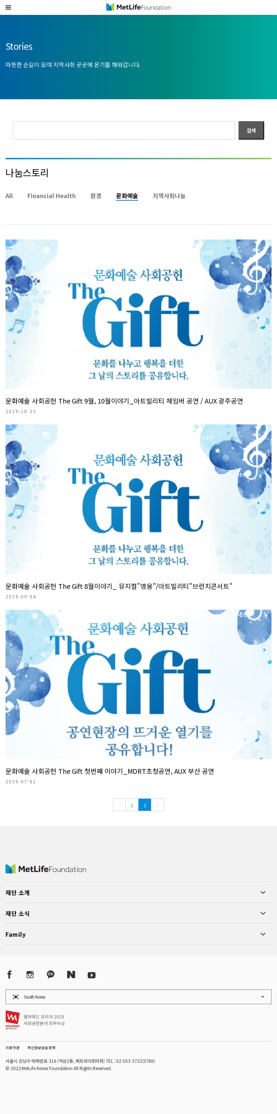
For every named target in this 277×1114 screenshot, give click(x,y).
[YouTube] (92, 974)
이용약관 (12, 1047)
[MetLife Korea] (45, 870)
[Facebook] (9, 974)
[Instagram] (30, 974)
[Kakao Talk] (51, 974)
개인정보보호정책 (41, 1047)
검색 (251, 130)
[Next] (157, 805)
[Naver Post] (71, 974)
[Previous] (119, 805)
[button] (8, 7)
